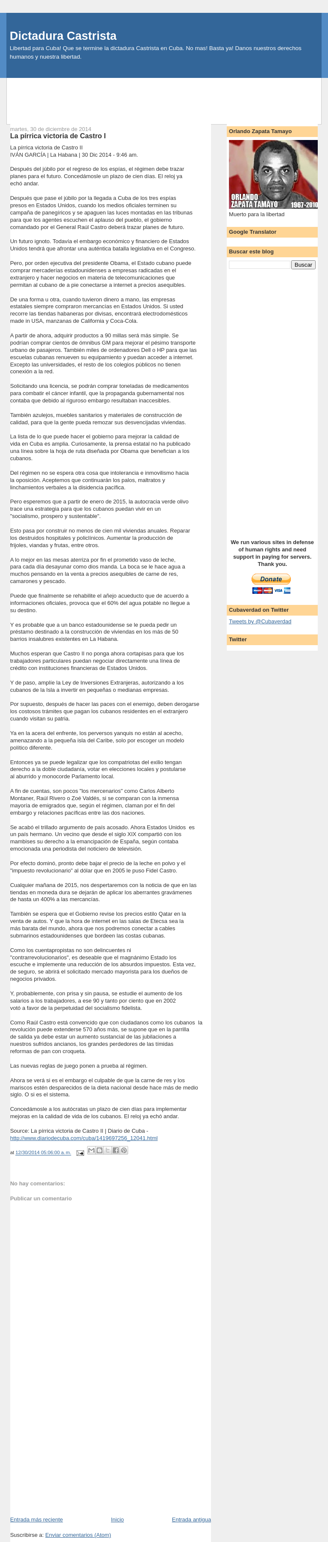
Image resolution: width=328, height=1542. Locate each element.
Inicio (117, 1519)
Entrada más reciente (36, 1519)
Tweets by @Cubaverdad (260, 621)
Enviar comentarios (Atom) (78, 1535)
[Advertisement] (164, 97)
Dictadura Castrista (63, 35)
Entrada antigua (191, 1519)
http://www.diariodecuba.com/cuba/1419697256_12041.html (84, 1138)
